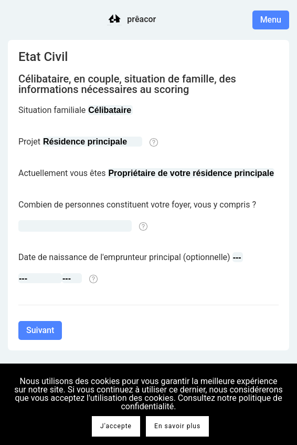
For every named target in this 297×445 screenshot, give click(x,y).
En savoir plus (177, 426)
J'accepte (116, 426)
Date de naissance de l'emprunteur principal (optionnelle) (124, 257)
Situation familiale (52, 110)
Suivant (40, 330)
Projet (29, 142)
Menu (270, 20)
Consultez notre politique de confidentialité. (201, 402)
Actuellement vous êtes (61, 173)
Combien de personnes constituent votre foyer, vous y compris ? (137, 205)
